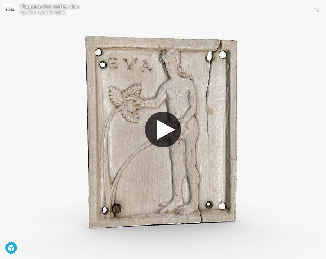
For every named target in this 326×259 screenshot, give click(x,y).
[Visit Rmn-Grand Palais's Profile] (9, 9)
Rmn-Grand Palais (46, 12)
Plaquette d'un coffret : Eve (49, 6)
